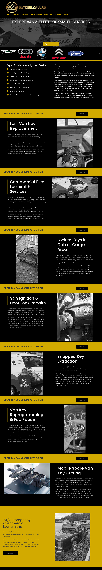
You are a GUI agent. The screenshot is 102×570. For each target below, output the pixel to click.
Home (8, 14)
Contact (66, 14)
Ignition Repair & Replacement (39, 14)
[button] (3, 54)
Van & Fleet (25, 14)
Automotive (16, 14)
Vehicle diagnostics (55, 14)
